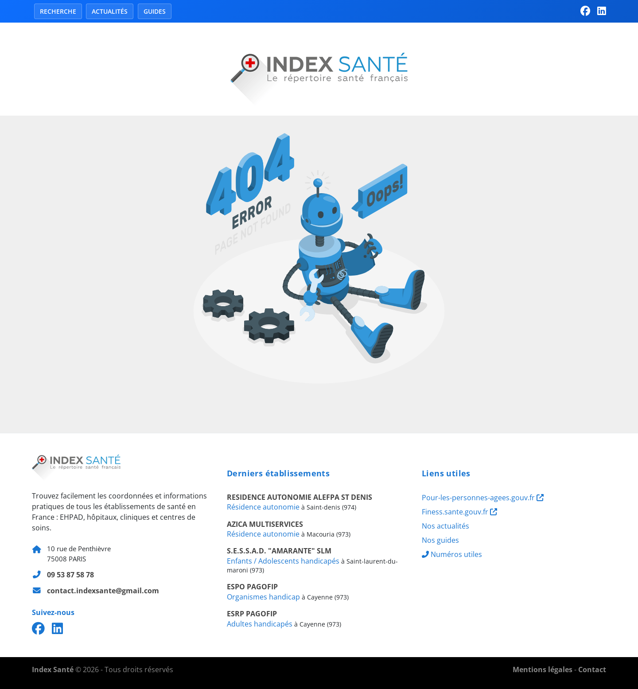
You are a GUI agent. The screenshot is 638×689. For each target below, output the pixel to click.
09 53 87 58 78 (70, 575)
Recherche (58, 11)
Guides (155, 11)
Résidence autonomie (263, 507)
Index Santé (53, 669)
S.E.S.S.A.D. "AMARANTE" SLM (279, 551)
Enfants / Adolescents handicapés (283, 561)
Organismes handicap (263, 597)
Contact (592, 669)
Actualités (110, 11)
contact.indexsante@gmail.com (103, 591)
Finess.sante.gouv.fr (459, 512)
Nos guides (440, 540)
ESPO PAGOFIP (252, 587)
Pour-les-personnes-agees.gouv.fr (483, 497)
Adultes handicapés (259, 624)
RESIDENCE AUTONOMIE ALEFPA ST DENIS (299, 497)
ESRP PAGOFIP (252, 614)
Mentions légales (542, 669)
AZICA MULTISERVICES (265, 524)
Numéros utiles (452, 554)
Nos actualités (445, 526)
